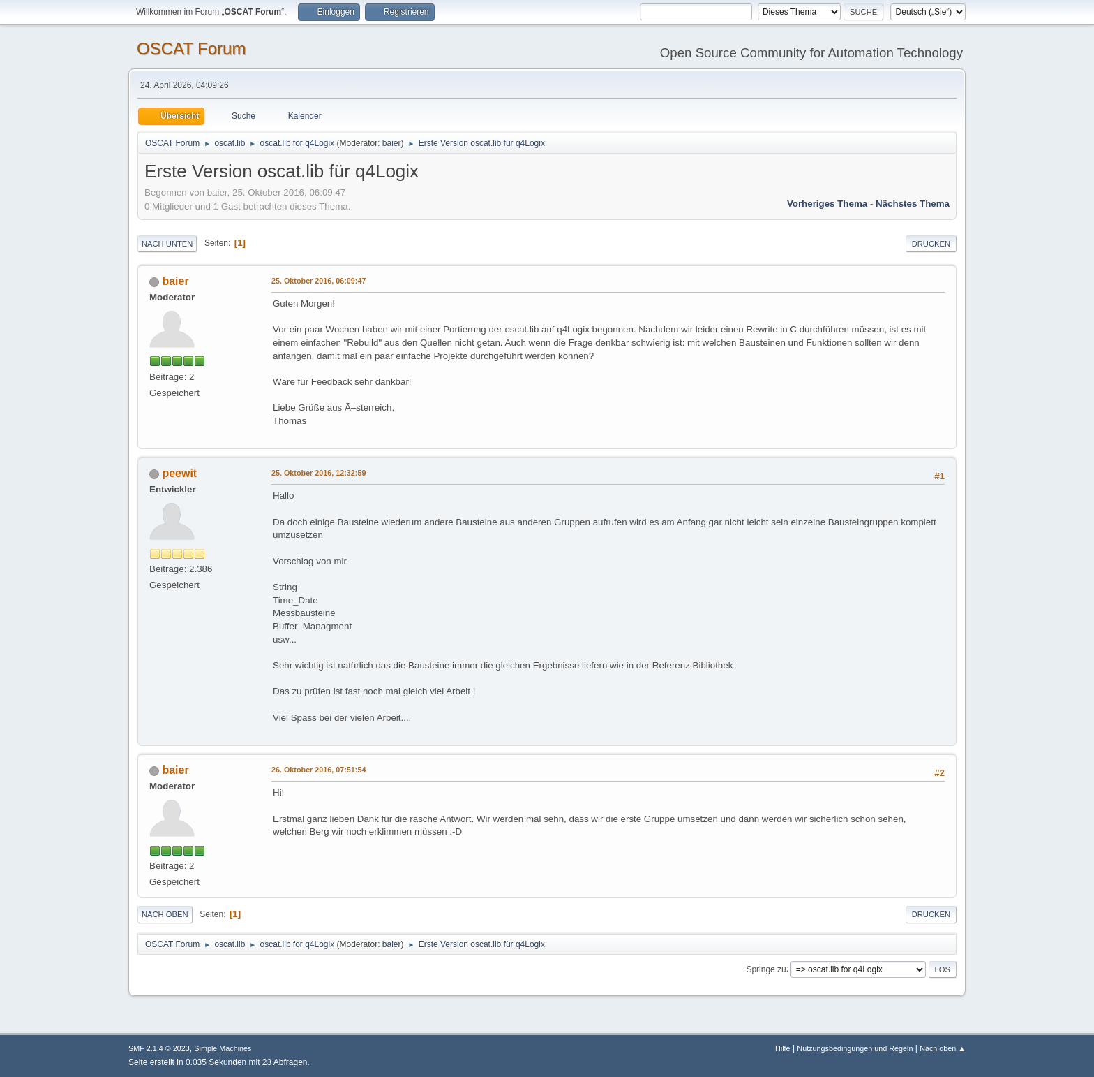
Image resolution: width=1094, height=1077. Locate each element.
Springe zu (766, 969)
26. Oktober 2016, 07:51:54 (318, 769)
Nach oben (165, 914)
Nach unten (167, 244)
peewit (179, 473)
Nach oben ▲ (943, 1048)
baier (391, 143)
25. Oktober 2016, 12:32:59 (318, 473)
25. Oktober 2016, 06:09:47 (318, 281)
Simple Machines (222, 1048)
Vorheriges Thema (827, 203)
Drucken (931, 244)
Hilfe (782, 1048)
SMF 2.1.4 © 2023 (159, 1048)
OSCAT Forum (191, 48)
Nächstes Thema (913, 203)
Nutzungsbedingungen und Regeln (855, 1048)
